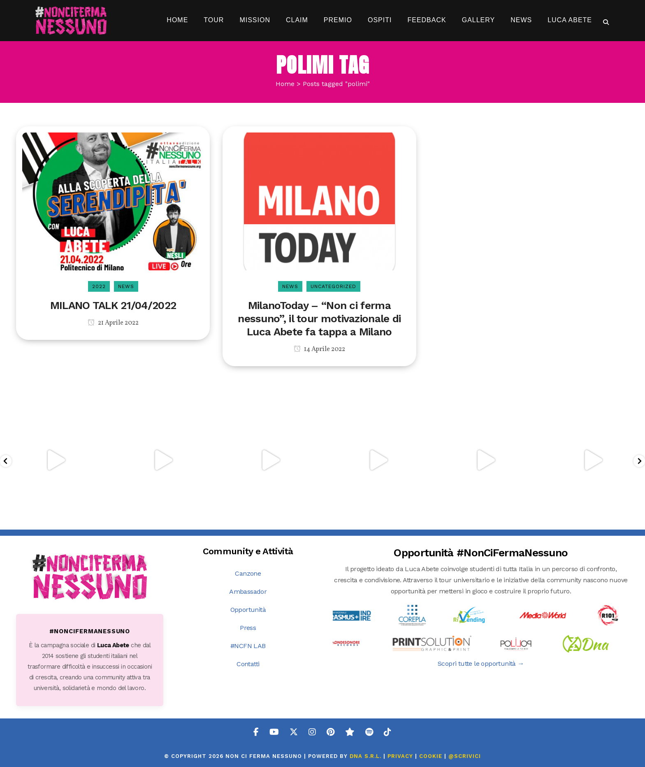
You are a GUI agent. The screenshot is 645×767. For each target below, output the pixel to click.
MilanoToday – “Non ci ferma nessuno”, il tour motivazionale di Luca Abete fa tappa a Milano (319, 318)
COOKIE (430, 756)
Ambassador (248, 591)
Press (248, 628)
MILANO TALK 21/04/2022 (113, 305)
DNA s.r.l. (366, 756)
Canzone (248, 573)
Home (285, 84)
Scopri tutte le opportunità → (481, 663)
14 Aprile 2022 (319, 349)
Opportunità (248, 610)
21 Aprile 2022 (113, 323)
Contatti (248, 664)
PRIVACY (400, 756)
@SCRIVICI (464, 756)
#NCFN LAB (248, 646)
